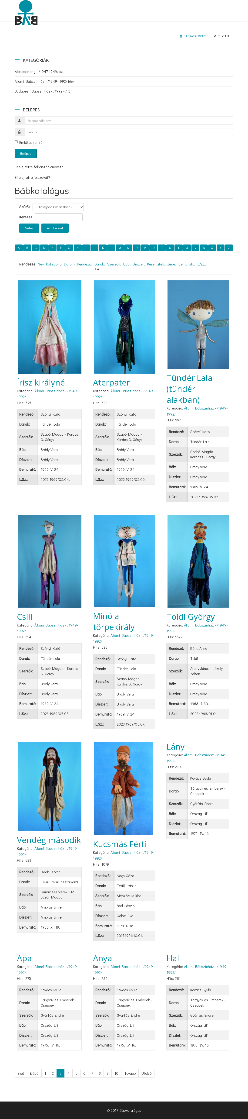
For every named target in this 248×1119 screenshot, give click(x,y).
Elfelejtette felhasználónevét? (39, 166)
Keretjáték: (156, 264)
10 (116, 1073)
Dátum (69, 264)
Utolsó (146, 1073)
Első (21, 1073)
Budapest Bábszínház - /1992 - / (43, 91)
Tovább (130, 1073)
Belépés (25, 153)
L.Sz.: (202, 264)
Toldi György (191, 616)
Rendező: (84, 264)
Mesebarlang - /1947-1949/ (39, 71)
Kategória (54, 264)
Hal (173, 958)
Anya (102, 958)
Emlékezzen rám (30, 142)
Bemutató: (186, 264)
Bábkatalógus (193, 36)
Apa (24, 958)
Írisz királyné (41, 382)
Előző (34, 1073)
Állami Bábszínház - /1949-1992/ (45, 81)
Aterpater (111, 382)
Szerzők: (114, 264)
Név (41, 264)
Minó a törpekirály (114, 621)
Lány (176, 746)
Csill (24, 616)
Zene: (171, 264)
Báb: (126, 264)
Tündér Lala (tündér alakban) (189, 388)
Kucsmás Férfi (119, 843)
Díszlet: (139, 264)
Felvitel (221, 36)
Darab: (99, 264)
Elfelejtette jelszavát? (32, 177)
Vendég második (49, 839)
